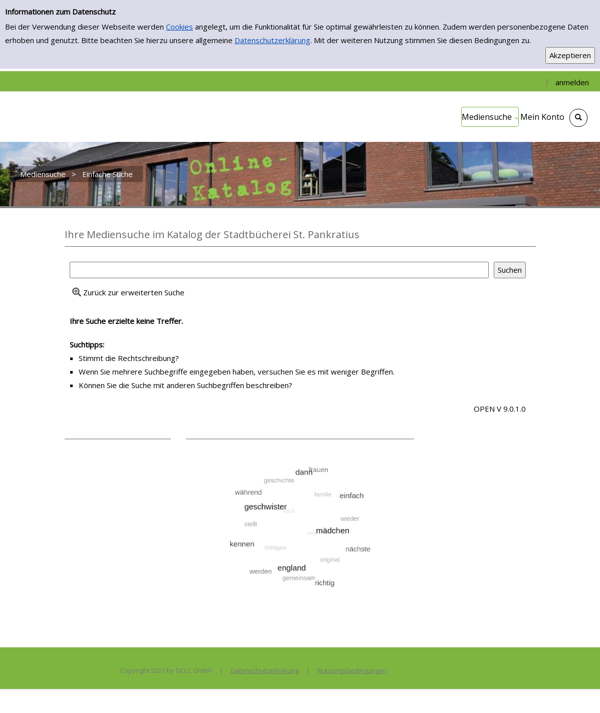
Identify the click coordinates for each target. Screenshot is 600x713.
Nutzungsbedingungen (352, 670)
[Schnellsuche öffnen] (578, 118)
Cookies (179, 27)
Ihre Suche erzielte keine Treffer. (126, 321)
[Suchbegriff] (279, 270)
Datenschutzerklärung (272, 40)
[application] (490, 117)
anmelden (572, 82)
